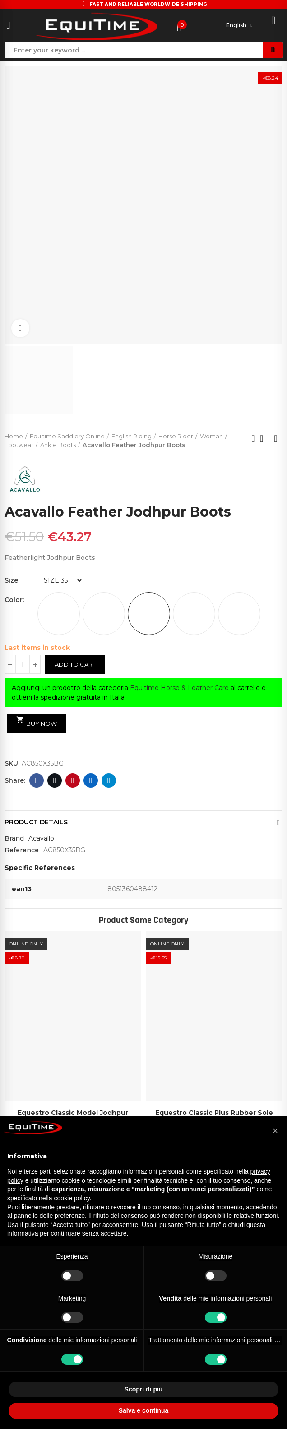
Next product (275, 438)
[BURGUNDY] (149, 613)
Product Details (36, 822)
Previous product (253, 438)
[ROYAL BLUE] (239, 613)
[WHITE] (58, 613)
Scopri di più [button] (144, 1389)
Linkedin (91, 780)
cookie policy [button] (72, 1198)
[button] (275, 1130)
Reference (22, 850)
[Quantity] (23, 664)
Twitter (54, 780)
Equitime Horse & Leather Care (179, 688)
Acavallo (41, 838)
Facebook (36, 780)
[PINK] (194, 613)
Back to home (264, 438)
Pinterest (72, 780)
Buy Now (36, 722)
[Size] (60, 580)
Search (273, 50)
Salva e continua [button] (143, 1410)
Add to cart (75, 664)
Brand (14, 838)
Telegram (109, 780)
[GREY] (104, 613)
